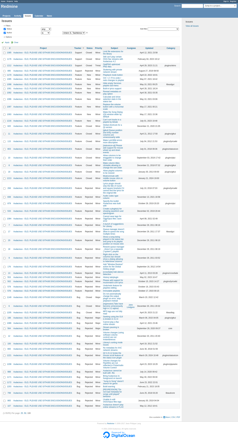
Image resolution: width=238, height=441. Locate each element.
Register (233, 1)
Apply (7, 42)
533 (9, 211)
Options (9, 37)
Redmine (110, 423)
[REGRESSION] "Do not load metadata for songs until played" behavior (112, 393)
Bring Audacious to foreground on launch (112, 377)
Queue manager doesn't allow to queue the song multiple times (113, 231)
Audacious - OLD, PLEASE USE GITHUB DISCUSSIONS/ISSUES (42, 52)
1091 (9, 88)
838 (9, 197)
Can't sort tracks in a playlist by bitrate (112, 121)
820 (9, 126)
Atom (168, 417)
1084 (9, 219)
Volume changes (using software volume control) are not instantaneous (113, 336)
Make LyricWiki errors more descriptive (112, 141)
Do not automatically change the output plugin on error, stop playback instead (112, 297)
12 (9, 336)
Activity (17, 16)
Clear (16, 42)
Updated (149, 48)
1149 (9, 297)
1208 (9, 364)
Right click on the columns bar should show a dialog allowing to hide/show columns (113, 258)
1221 (9, 355)
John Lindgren (131, 306)
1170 (9, 75)
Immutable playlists (111, 291)
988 (9, 372)
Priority (98, 48)
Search (177, 6)
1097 (9, 107)
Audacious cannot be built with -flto (112, 371)
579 (9, 287)
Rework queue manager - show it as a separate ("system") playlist (113, 249)
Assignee (131, 48)
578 (9, 291)
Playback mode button (113, 75)
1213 (9, 178)
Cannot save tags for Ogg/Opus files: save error (112, 218)
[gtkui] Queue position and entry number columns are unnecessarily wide (112, 133)
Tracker (77, 48)
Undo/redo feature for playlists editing (112, 286)
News (49, 16)
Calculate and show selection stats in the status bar (112, 99)
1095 (9, 79)
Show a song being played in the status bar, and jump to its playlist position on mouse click (113, 240)
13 (9, 273)
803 (9, 149)
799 (9, 393)
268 (9, 188)
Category (171, 48)
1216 (9, 121)
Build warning (109, 386)
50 (25, 413)
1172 (9, 382)
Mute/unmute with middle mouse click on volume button (113, 178)
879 (9, 203)
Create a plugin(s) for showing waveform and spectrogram (113, 211)
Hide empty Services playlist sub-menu (112, 84)
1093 (9, 114)
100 (9, 344)
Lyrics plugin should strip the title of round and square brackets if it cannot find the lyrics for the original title (113, 188)
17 (9, 231)
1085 (9, 52)
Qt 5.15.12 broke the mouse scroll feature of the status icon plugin (113, 355)
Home (3, 1)
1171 (9, 377)
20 (9, 240)
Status (9, 29)
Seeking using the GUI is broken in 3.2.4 (113, 318)
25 (22, 413)
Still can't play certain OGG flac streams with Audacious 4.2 (113, 59)
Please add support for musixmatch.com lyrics (113, 281)
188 (9, 318)
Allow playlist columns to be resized (112, 172)
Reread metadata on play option (112, 92)
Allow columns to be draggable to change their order (112, 157)
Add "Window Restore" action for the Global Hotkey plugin (113, 266)
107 (9, 406)
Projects (10, 1)
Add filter (143, 29)
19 (9, 172)
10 (9, 158)
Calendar (39, 16)
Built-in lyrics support (112, 88)
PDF (178, 417)
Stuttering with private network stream (112, 71)
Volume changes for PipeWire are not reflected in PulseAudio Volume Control (113, 364)
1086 (9, 323)
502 (9, 281)
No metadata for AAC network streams (112, 349)
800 (9, 349)
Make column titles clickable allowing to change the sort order (112, 165)
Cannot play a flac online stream (111, 323)
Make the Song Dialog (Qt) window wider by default (113, 114)
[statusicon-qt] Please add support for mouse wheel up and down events (113, 149)
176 (9, 267)
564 (9, 328)
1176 (9, 59)
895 (9, 71)
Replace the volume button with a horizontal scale (113, 106)
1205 (9, 312)
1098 (9, 84)
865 (9, 400)
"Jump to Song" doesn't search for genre (113, 382)
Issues (28, 16)
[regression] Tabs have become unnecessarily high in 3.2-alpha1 (113, 306)
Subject (114, 48)
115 (9, 141)
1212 (9, 65)
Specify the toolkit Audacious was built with (112, 203)
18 (9, 249)
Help (16, 1)
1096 (9, 99)
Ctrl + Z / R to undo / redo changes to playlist (113, 79)
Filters (8, 26)
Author (9, 33)
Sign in (226, 1)
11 (9, 134)
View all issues (192, 26)
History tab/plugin (111, 277)
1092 (9, 93)
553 (9, 277)
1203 (9, 386)
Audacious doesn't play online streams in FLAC (113, 406)
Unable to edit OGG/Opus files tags (112, 400)
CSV (173, 417)
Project (43, 48)
